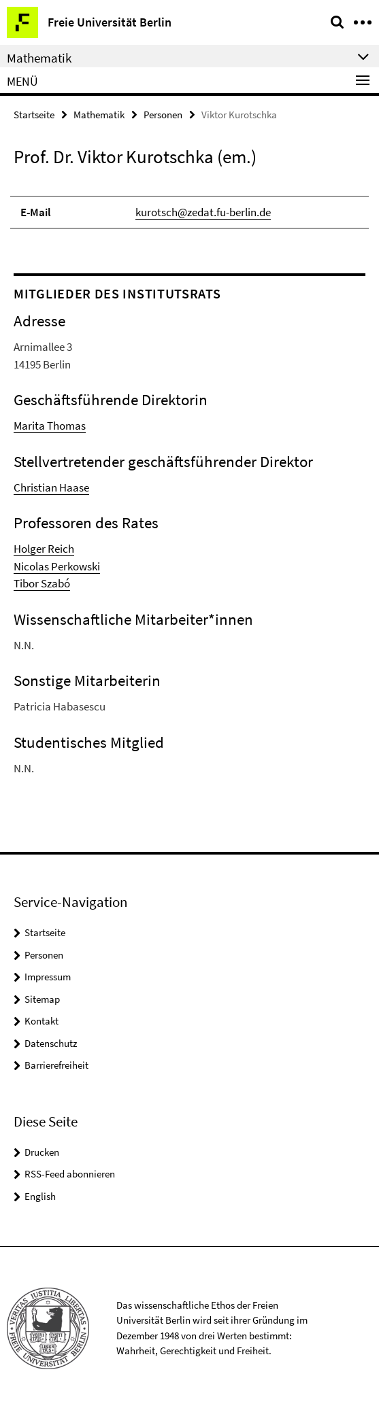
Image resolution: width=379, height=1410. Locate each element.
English (40, 1196)
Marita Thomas (50, 425)
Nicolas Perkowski (57, 566)
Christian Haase (51, 487)
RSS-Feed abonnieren (69, 1173)
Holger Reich (44, 548)
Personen (163, 114)
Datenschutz (50, 1043)
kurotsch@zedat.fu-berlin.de (203, 212)
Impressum (47, 976)
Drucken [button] (41, 1152)
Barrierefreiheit (56, 1065)
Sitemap (42, 999)
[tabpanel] (189, 206)
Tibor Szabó (42, 583)
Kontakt (41, 1020)
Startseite (34, 114)
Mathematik (99, 114)
